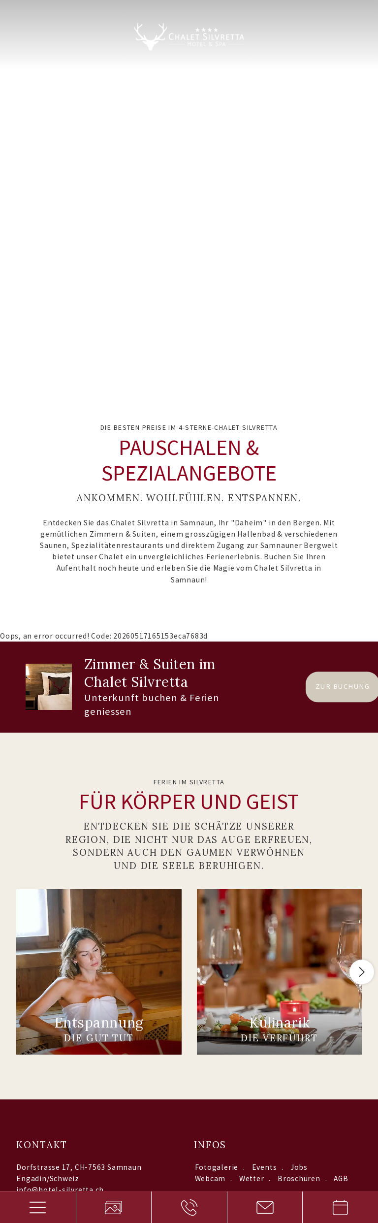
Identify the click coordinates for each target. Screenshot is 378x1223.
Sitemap (140, 1088)
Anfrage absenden (313, 1031)
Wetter (251, 811)
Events (264, 800)
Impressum (185, 1088)
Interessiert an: (133, 958)
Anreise (32, 855)
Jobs (299, 800)
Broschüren (299, 811)
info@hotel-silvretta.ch (60, 823)
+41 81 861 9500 (45, 834)
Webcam (210, 811)
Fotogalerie (217, 800)
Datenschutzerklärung (220, 1031)
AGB (341, 811)
